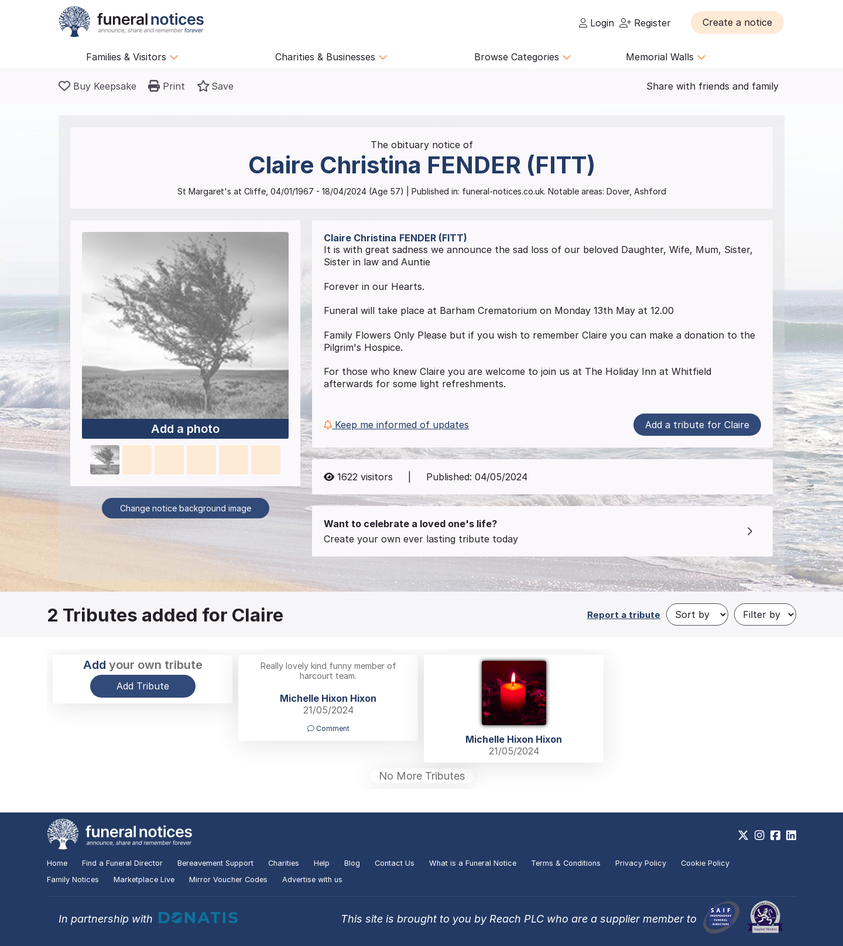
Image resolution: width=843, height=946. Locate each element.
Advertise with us (312, 879)
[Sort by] (697, 614)
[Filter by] (765, 614)
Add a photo (185, 429)
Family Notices (73, 879)
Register (645, 23)
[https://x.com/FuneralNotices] (743, 835)
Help (322, 863)
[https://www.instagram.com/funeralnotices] (760, 835)
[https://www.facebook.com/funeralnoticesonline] (775, 835)
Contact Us (394, 863)
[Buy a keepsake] (97, 86)
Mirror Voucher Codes (228, 879)
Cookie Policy (705, 863)
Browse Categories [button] (522, 57)
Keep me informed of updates (396, 425)
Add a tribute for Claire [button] (697, 425)
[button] (737, 22)
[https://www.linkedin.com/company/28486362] (791, 835)
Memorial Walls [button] (666, 57)
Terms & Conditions (566, 863)
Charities (283, 863)
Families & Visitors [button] (132, 57)
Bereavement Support (215, 863)
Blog (352, 863)
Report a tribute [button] (623, 614)
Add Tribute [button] (142, 686)
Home (57, 863)
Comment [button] (328, 728)
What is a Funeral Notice (472, 863)
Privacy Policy (640, 863)
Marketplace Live (144, 879)
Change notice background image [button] (185, 508)
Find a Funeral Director (122, 863)
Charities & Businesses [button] (331, 57)
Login (596, 23)
